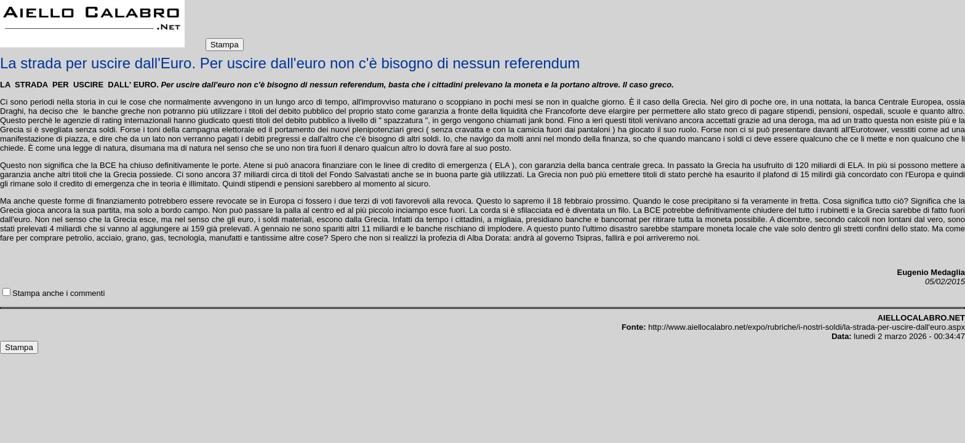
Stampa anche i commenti (58, 293)
